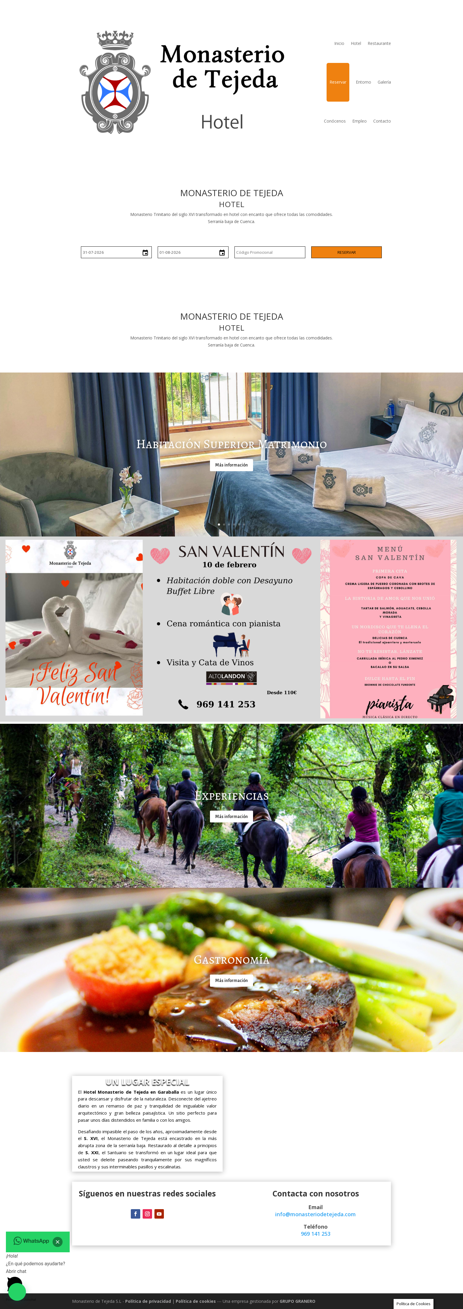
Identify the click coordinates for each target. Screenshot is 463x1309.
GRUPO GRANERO (297, 1301)
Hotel (356, 43)
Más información (231, 465)
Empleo (359, 121)
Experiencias (231, 795)
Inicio (339, 43)
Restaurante (379, 43)
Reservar (338, 82)
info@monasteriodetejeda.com (315, 1214)
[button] (17, 1292)
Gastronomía (232, 959)
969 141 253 (315, 1233)
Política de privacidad (148, 1301)
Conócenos (335, 121)
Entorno (363, 82)
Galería (384, 82)
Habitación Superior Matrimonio (231, 444)
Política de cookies (196, 1301)
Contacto (382, 121)
